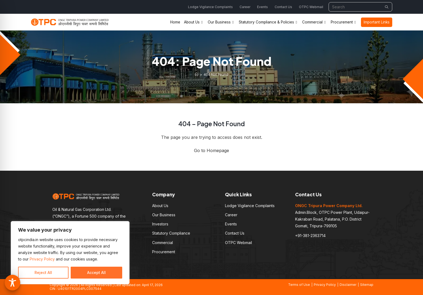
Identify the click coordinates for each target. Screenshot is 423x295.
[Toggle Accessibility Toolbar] (12, 282)
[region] (70, 252)
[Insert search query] (360, 7)
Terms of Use (299, 285)
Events (262, 7)
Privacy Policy (42, 259)
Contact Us (283, 7)
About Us (160, 205)
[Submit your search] (386, 7)
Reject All (43, 272)
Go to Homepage (211, 150)
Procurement (163, 251)
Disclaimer (348, 285)
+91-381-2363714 (310, 235)
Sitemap (366, 285)
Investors (160, 224)
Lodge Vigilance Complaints (210, 7)
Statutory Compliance (171, 233)
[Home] (196, 74)
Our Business (163, 214)
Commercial (162, 242)
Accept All (96, 272)
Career (245, 7)
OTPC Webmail (311, 7)
